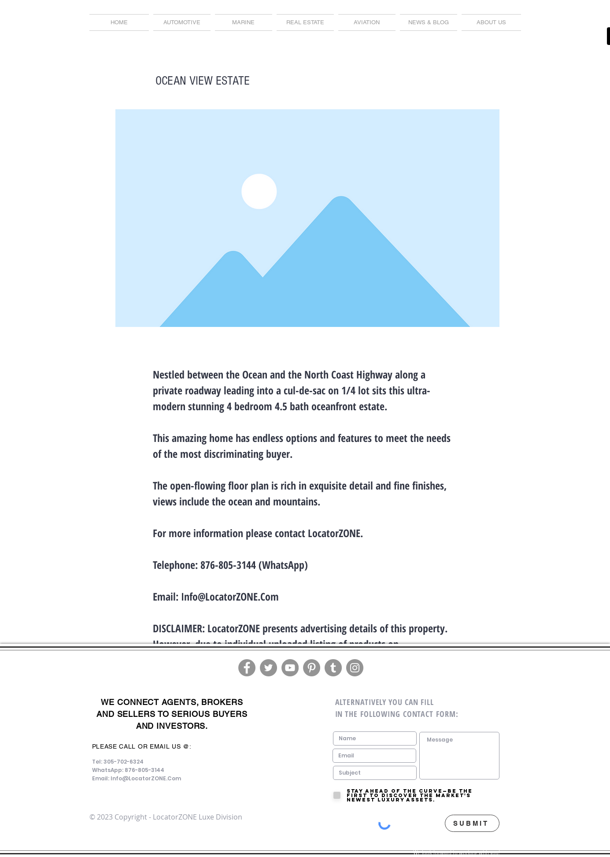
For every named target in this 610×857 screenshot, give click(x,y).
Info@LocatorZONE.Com (230, 596)
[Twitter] (268, 667)
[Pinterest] (311, 667)
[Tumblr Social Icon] (333, 667)
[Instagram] (354, 667)
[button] (428, 22)
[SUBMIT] (472, 823)
